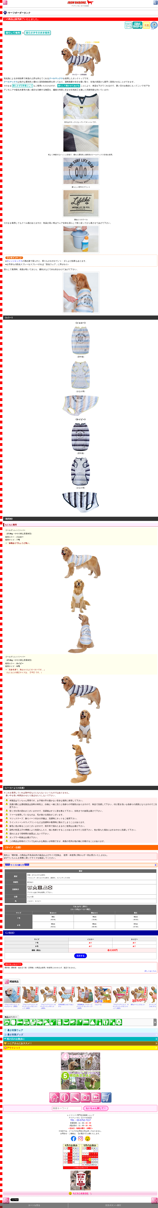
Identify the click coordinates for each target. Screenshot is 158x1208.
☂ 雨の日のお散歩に (14, 1039)
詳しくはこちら (150, 971)
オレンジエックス (14, 261)
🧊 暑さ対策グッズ (13, 1034)
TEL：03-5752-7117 (80, 1120)
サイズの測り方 (17, 865)
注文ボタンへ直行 (113, 1205)
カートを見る (34, 1205)
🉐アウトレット (12, 1048)
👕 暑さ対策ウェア (13, 1030)
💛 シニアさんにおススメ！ (18, 1043)
